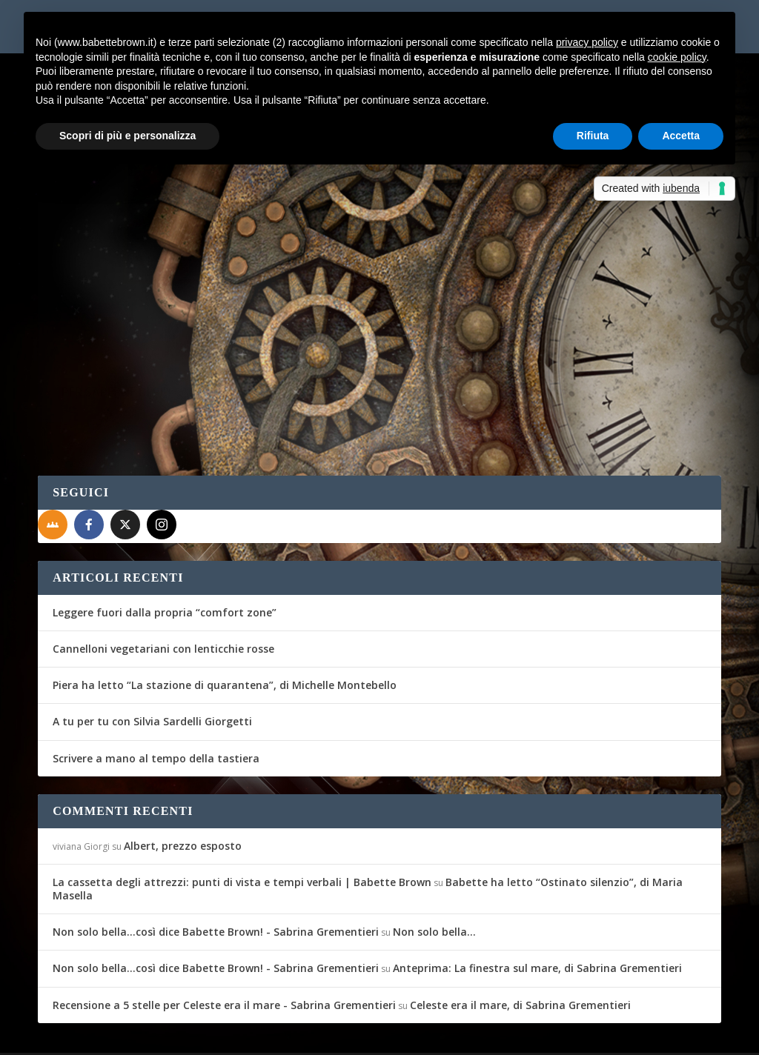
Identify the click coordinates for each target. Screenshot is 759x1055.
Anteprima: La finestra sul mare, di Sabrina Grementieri (537, 931)
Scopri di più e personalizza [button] (127, 136)
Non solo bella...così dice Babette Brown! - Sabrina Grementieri (216, 895)
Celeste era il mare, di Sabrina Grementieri (520, 968)
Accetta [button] (681, 136)
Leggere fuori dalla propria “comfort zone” (164, 575)
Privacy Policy (370, 1035)
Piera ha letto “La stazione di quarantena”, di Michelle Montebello (225, 648)
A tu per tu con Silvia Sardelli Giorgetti (152, 684)
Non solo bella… (434, 895)
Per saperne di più (116, 357)
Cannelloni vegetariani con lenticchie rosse (163, 612)
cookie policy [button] (677, 57)
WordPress (298, 1034)
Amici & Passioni (234, 274)
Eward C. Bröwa (96, 274)
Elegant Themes (148, 1034)
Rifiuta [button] (593, 136)
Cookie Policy (448, 1035)
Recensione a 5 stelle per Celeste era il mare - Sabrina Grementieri (224, 968)
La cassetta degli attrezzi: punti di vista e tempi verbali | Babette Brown (242, 845)
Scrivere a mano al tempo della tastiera (156, 720)
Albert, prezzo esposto (183, 809)
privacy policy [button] (587, 42)
